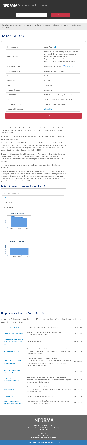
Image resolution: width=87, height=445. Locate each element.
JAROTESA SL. (9, 389)
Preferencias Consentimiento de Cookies (43, 437)
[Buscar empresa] (31, 15)
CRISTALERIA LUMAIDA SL (14, 333)
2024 (5, 198)
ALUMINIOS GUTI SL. (12, 351)
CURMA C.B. (8, 396)
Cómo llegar (68, 66)
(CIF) (56, 47)
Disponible (48, 109)
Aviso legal (43, 433)
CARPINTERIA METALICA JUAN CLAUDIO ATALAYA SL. (13, 341)
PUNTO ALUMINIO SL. (12, 327)
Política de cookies (43, 435)
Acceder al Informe (43, 116)
